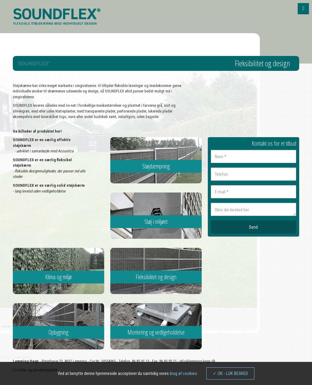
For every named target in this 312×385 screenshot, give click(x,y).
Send (253, 227)
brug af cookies (183, 373)
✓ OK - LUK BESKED (230, 373)
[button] (303, 8)
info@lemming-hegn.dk (197, 361)
